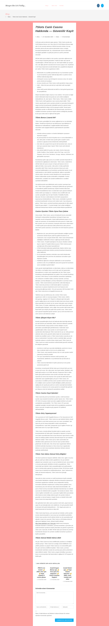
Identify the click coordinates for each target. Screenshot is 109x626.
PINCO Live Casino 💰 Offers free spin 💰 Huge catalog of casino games (41, 572)
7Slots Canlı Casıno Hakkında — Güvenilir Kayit (24, 16)
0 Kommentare (66, 36)
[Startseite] (5, 16)
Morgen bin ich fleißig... (15, 5)
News (57, 36)
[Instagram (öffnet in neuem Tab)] (98, 5)
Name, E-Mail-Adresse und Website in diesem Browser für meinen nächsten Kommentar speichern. (52, 614)
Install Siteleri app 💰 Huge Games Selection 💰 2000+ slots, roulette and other (67, 573)
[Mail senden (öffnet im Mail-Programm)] (102, 5)
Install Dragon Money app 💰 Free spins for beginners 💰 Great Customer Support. (54, 572)
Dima (38, 36)
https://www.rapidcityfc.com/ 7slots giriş (45, 523)
